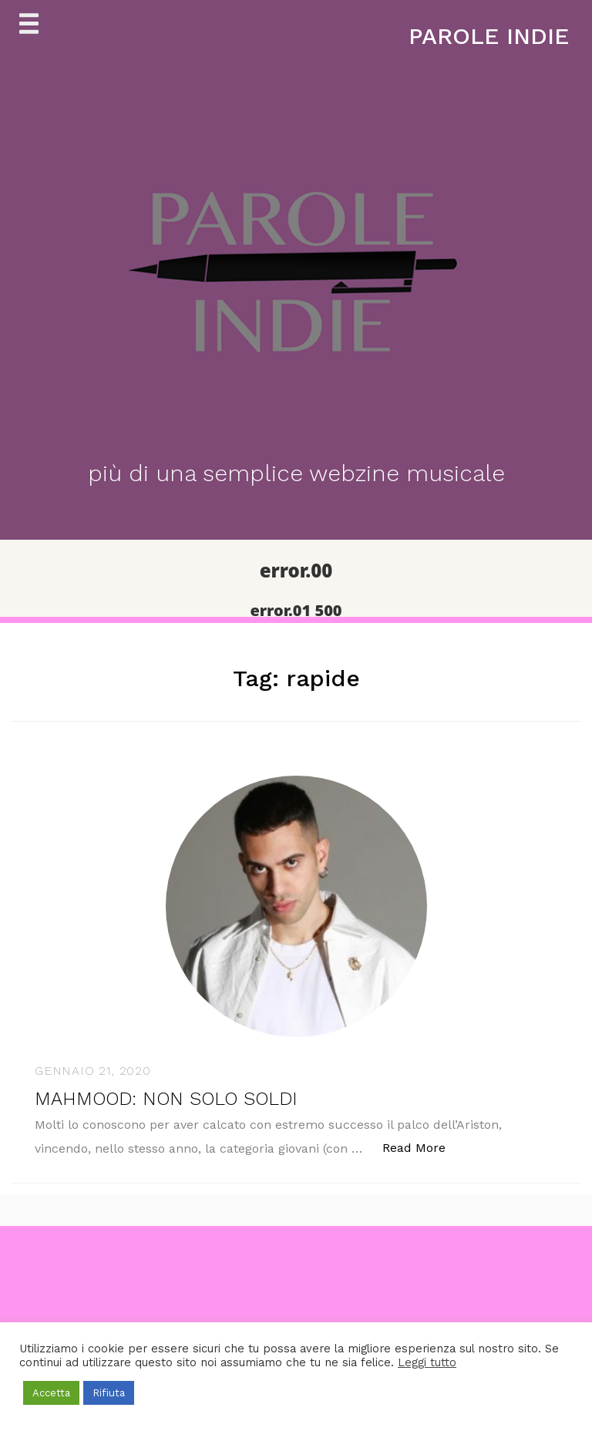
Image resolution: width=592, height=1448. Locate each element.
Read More (422, 1147)
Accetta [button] (51, 1393)
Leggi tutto (427, 1362)
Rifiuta (108, 1393)
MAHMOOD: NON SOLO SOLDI (166, 1099)
